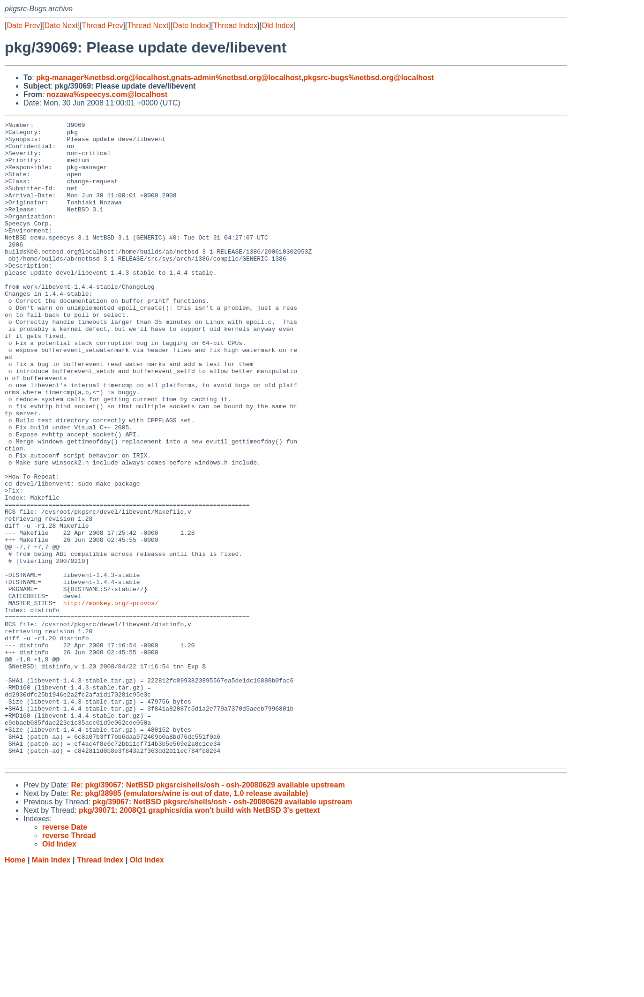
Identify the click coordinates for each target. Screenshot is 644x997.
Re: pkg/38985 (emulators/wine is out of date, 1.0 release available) (189, 921)
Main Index (51, 988)
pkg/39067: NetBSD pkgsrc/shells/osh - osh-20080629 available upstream (222, 930)
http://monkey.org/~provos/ (110, 700)
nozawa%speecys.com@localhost (106, 94)
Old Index (277, 26)
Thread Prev (102, 26)
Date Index (190, 26)
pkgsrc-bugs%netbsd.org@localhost (368, 78)
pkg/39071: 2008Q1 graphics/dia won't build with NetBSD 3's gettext (199, 938)
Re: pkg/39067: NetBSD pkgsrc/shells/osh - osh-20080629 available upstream (207, 913)
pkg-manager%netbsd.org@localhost (102, 78)
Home (15, 988)
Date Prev (23, 26)
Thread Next (147, 26)
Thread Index (235, 26)
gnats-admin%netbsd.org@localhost (236, 78)
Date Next (60, 26)
